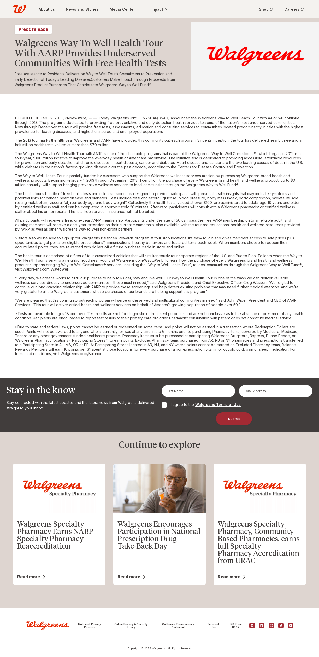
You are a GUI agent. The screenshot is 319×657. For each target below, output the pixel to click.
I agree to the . (206, 404)
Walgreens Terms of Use (218, 404)
